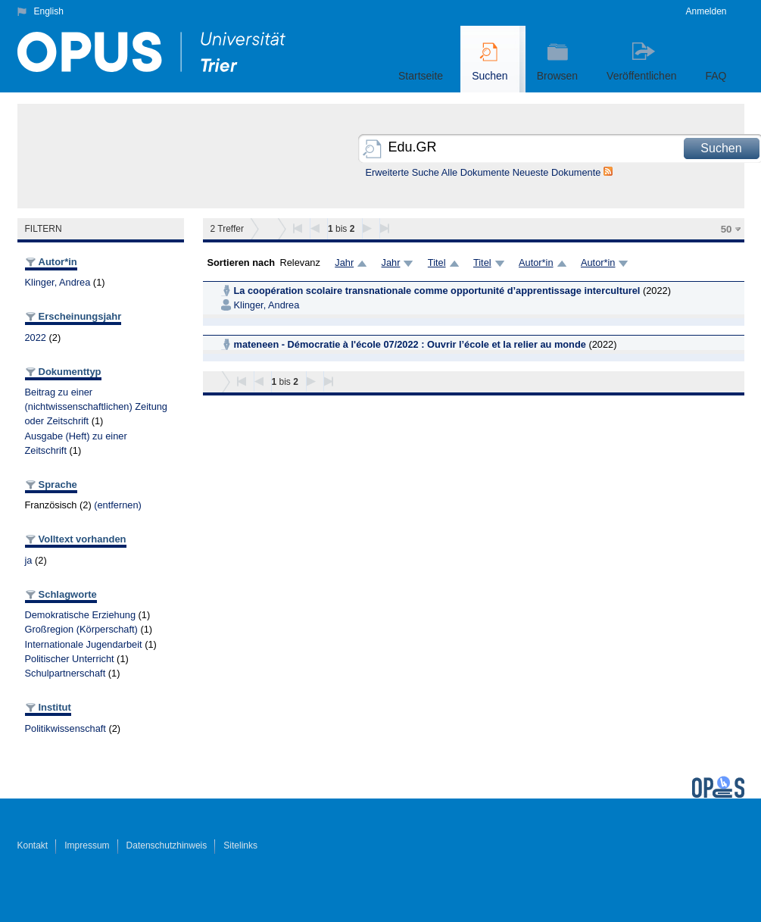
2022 (35, 337)
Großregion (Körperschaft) (81, 629)
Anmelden (705, 11)
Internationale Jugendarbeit (83, 644)
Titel (437, 262)
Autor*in (536, 262)
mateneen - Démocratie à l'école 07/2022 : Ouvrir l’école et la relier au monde (410, 344)
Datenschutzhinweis (166, 845)
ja (29, 560)
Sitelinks (240, 845)
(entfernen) (118, 505)
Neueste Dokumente (557, 172)
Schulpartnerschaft (65, 673)
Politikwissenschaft (65, 728)
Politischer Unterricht (69, 658)
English (49, 11)
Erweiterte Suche (402, 172)
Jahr (344, 262)
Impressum (86, 845)
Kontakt (32, 845)
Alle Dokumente (475, 172)
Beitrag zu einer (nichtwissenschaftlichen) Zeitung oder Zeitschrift (96, 406)
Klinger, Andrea (58, 282)
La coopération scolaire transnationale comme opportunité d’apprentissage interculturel (437, 290)
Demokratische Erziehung (80, 614)
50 (726, 229)
